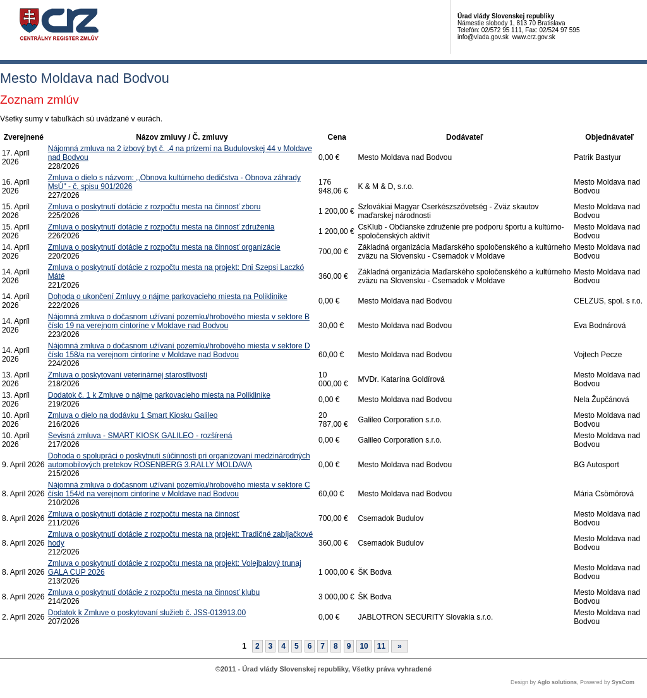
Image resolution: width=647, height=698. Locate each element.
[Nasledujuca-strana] (399, 646)
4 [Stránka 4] (283, 646)
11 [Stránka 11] (381, 646)
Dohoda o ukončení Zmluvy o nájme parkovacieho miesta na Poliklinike (167, 296)
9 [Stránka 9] (349, 646)
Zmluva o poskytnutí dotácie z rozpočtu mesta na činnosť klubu (154, 592)
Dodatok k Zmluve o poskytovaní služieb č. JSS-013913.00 (147, 612)
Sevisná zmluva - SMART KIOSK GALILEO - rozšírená (140, 435)
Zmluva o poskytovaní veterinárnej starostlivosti (127, 374)
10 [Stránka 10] (364, 646)
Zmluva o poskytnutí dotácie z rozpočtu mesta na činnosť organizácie (164, 247)
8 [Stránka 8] (336, 646)
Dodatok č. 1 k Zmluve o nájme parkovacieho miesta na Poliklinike (159, 395)
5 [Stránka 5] (296, 646)
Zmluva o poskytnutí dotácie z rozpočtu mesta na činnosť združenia (161, 227)
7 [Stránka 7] (322, 646)
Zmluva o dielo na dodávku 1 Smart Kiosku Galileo (133, 415)
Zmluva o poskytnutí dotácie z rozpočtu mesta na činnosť (143, 514)
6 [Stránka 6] (310, 646)
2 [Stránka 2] (257, 646)
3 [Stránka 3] (271, 646)
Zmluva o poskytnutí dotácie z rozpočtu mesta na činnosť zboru (154, 206)
